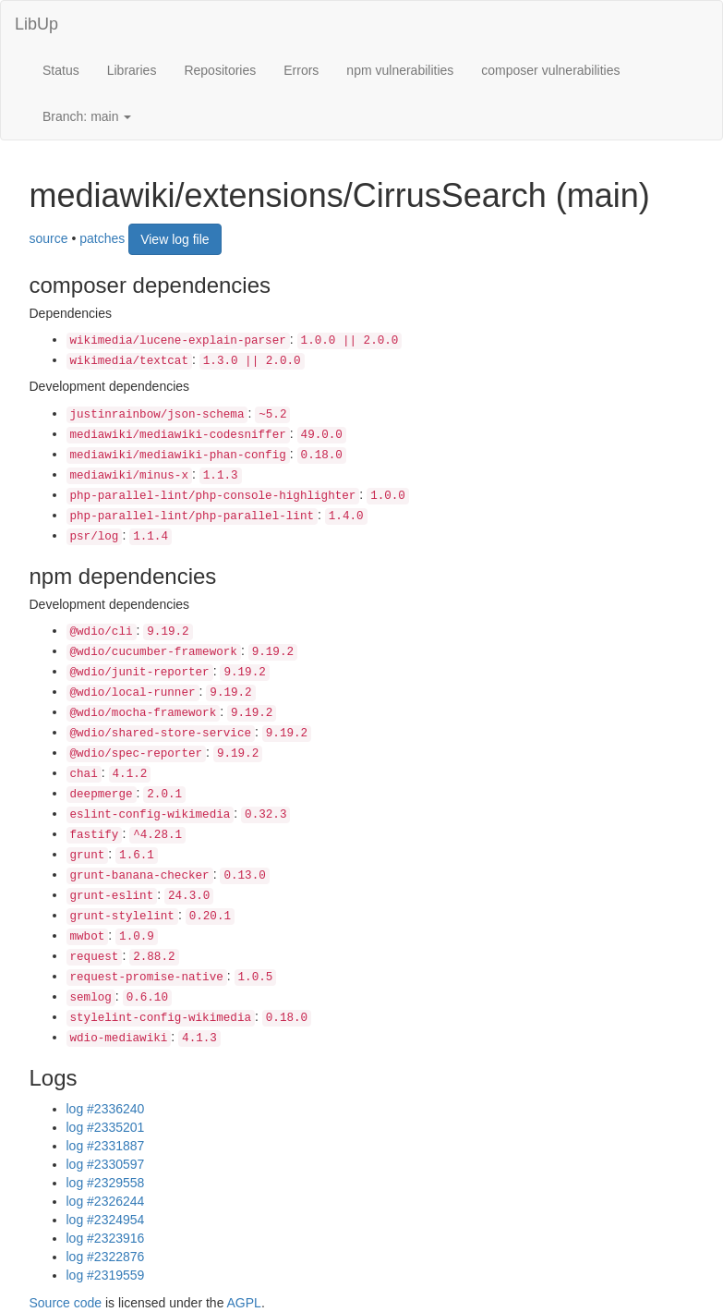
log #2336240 (105, 1108)
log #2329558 (105, 1182)
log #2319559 (105, 1275)
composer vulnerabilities (550, 70)
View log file (174, 239)
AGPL (244, 1302)
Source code (66, 1302)
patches (102, 237)
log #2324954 (105, 1219)
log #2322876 (105, 1256)
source (49, 237)
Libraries (132, 70)
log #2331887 (105, 1145)
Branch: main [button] (86, 116)
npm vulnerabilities (399, 70)
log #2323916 (105, 1238)
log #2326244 (105, 1201)
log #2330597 (105, 1164)
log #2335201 (105, 1127)
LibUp (36, 24)
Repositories (220, 70)
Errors (301, 70)
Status (60, 70)
